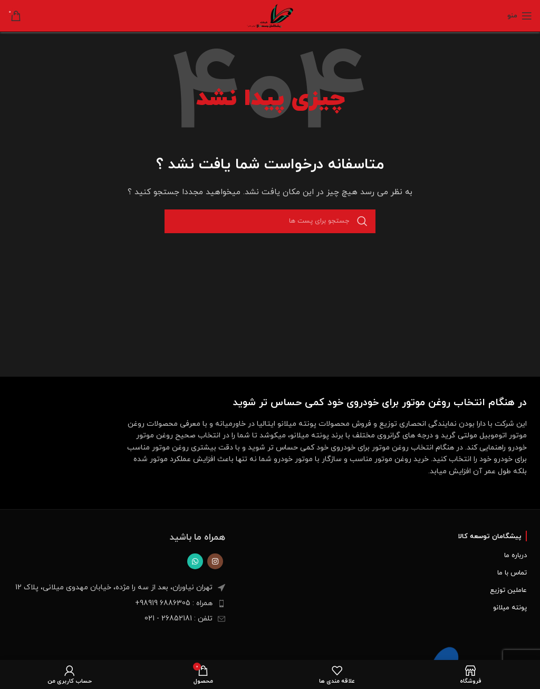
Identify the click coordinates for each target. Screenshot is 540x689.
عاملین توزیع (508, 590)
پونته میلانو (510, 608)
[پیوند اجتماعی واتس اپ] (195, 561)
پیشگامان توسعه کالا (490, 536)
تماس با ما (512, 573)
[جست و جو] (270, 221)
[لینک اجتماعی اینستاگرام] (215, 561)
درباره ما (515, 555)
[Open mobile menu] (519, 15)
